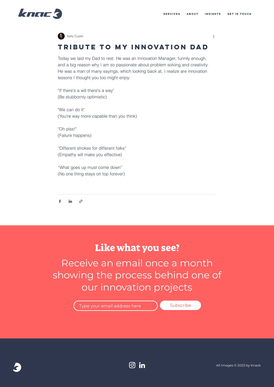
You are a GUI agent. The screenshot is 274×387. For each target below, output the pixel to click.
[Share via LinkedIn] (70, 201)
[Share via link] (81, 201)
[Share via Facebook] (60, 201)
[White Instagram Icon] (132, 365)
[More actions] (213, 36)
